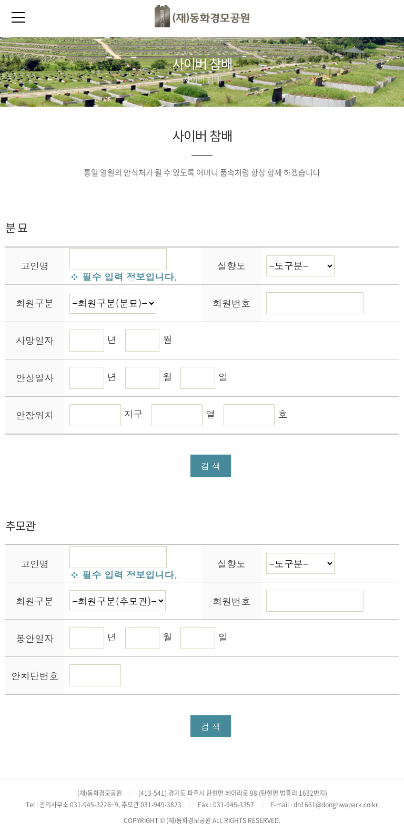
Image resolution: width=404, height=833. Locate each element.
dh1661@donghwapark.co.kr (336, 804)
